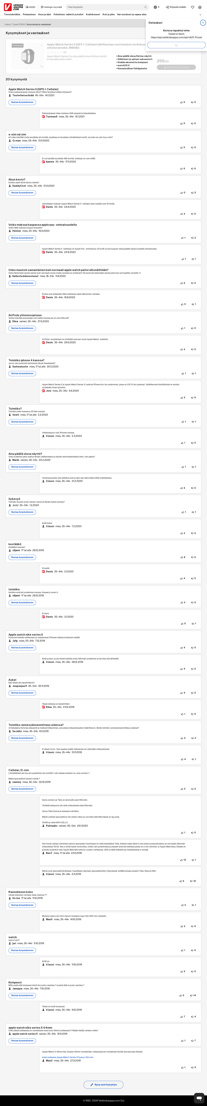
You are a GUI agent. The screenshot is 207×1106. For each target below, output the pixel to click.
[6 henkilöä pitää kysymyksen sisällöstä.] (183, 283)
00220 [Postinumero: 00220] (30, 7)
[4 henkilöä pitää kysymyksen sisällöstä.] (183, 693)
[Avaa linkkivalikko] (200, 14)
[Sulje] (203, 22)
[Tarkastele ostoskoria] (200, 7)
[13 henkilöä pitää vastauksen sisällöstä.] (183, 860)
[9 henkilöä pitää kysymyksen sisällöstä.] (183, 647)
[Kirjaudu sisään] (176, 7)
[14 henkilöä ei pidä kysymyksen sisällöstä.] (193, 995)
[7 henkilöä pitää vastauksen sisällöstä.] (183, 1016)
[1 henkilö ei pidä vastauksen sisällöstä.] (194, 259)
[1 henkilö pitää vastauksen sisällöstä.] (183, 259)
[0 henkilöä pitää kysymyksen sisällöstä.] (183, 102)
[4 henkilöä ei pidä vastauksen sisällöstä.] (193, 1016)
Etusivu (7, 24)
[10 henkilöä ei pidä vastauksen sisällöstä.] (193, 881)
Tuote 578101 (19, 24)
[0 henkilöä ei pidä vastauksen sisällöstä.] (193, 123)
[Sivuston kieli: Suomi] (156, 7)
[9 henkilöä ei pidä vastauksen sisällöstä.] (194, 1067)
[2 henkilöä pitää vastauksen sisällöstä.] (183, 214)
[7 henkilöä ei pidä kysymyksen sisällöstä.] (194, 1040)
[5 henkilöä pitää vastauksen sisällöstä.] (183, 397)
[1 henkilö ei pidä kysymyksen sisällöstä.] (194, 373)
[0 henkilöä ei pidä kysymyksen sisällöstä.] (193, 102)
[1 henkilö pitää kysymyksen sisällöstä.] (183, 238)
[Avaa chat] (199, 1098)
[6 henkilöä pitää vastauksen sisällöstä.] (183, 488)
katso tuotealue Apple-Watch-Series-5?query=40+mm (67, 1057)
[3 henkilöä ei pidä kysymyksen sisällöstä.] (194, 738)
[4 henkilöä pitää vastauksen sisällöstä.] (183, 578)
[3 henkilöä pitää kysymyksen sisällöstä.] (183, 602)
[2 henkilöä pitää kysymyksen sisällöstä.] (182, 995)
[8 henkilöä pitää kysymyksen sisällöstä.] (183, 557)
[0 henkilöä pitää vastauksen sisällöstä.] (183, 123)
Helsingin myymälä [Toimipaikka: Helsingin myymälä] (51, 7)
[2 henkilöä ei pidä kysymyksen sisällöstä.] (194, 192)
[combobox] (107, 7)
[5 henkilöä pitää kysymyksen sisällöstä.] (183, 789)
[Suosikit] (192, 7)
